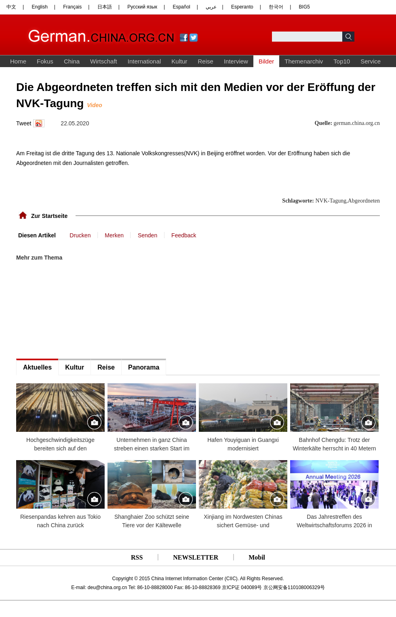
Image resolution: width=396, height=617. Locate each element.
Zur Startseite (49, 216)
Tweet (23, 123)
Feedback (183, 235)
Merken (114, 235)
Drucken (80, 235)
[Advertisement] (76, 288)
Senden (147, 235)
